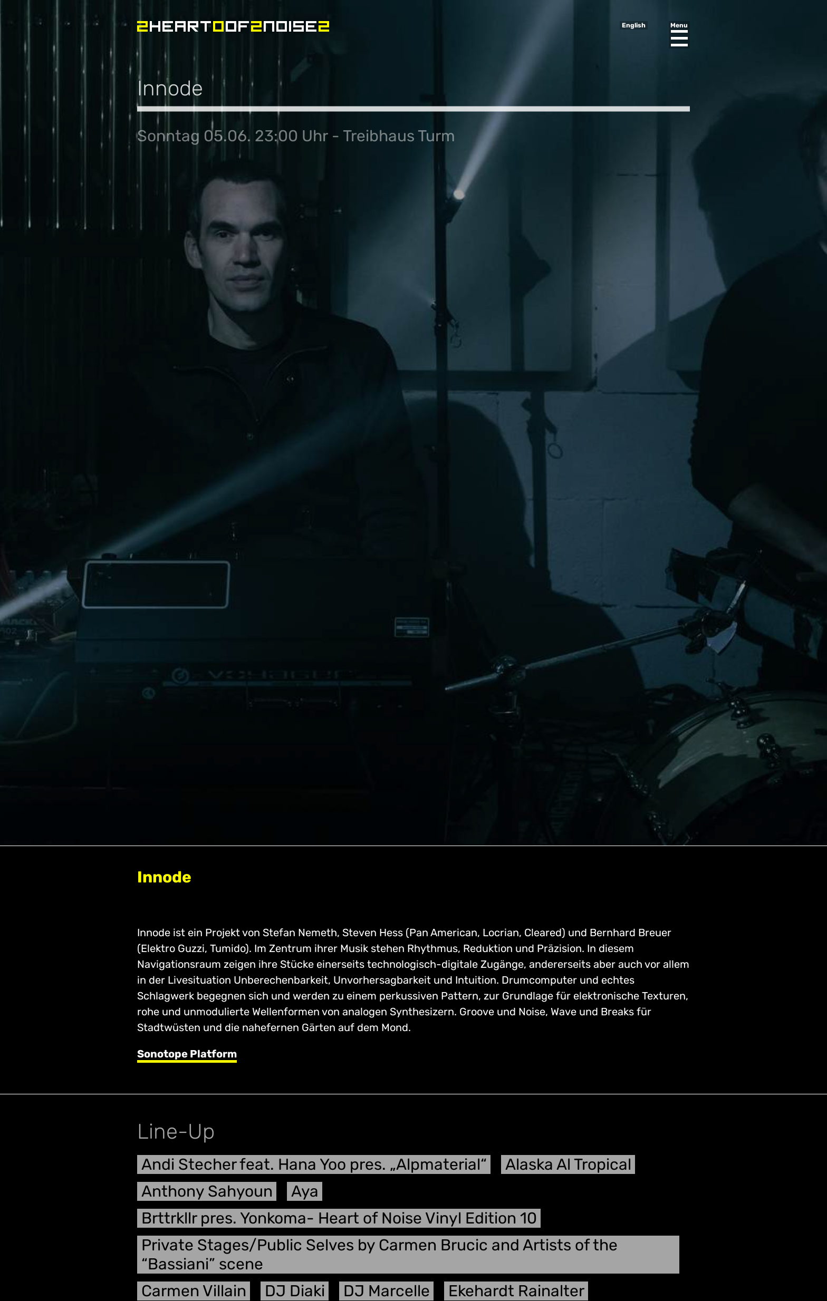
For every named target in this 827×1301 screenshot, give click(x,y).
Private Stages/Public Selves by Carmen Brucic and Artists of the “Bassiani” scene (379, 1258)
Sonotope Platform (187, 1053)
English (634, 25)
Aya (305, 1195)
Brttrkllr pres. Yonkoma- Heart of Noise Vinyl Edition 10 (339, 1221)
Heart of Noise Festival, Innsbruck (233, 26)
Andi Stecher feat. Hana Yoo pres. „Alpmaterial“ (314, 1168)
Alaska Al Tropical (568, 1168)
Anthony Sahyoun (207, 1195)
